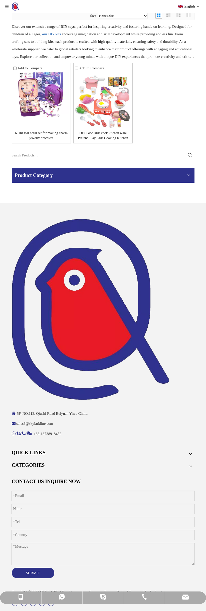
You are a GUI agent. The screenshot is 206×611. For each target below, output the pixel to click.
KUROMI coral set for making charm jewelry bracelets (41, 135)
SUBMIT (33, 573)
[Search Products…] (98, 155)
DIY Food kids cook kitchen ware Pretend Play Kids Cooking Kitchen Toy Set (103, 136)
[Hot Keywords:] (189, 155)
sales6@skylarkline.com (34, 424)
